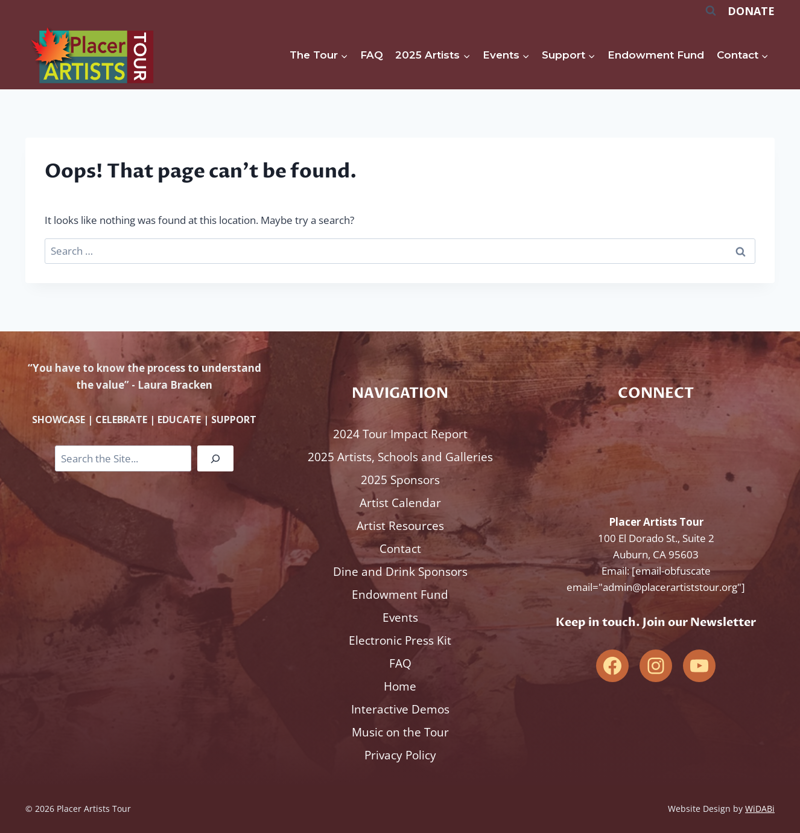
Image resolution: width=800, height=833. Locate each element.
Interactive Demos (400, 709)
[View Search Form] (711, 11)
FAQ (371, 55)
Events (400, 617)
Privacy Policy (400, 755)
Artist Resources (400, 526)
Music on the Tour (400, 732)
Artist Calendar (400, 503)
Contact (400, 549)
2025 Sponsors (400, 480)
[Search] (215, 458)
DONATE (751, 11)
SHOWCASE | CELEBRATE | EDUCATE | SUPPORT (144, 419)
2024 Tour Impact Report (400, 434)
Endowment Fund (656, 55)
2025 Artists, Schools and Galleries (400, 457)
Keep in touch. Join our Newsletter (655, 622)
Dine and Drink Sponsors (400, 571)
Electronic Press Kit (400, 640)
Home (400, 686)
